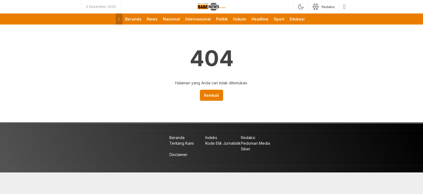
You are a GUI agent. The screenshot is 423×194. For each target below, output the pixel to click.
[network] (323, 6)
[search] (344, 6)
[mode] (301, 6)
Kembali (211, 95)
